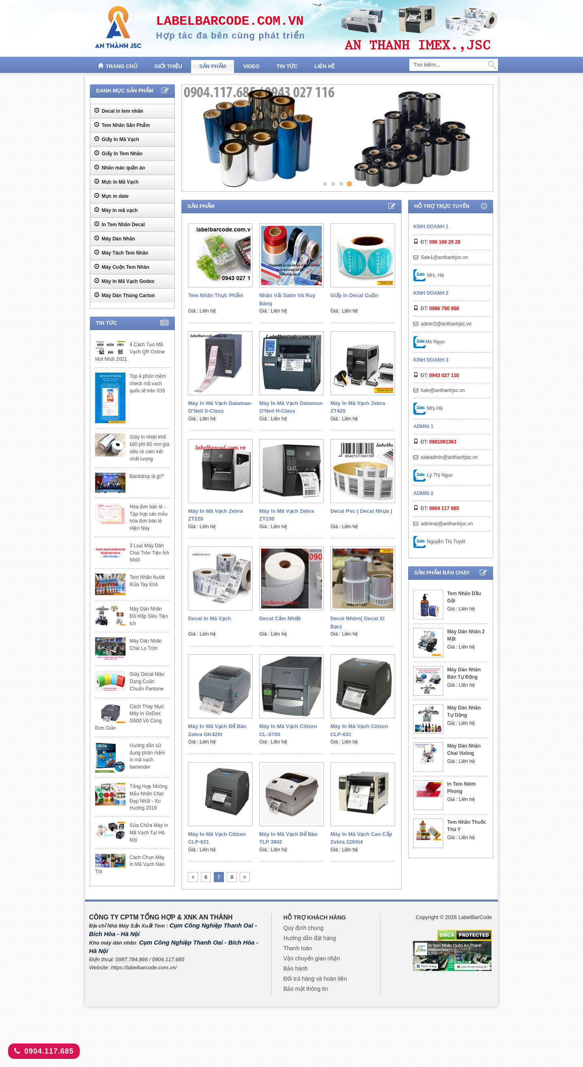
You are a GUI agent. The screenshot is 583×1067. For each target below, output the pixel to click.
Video (251, 66)
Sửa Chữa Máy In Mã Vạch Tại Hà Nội (149, 833)
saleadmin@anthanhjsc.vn (449, 457)
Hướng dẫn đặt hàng (309, 938)
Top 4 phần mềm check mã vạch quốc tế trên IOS (148, 383)
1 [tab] (325, 183)
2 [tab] (333, 183)
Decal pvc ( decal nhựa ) (361, 511)
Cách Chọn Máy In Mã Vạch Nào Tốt (129, 865)
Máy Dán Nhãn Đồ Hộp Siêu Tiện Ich (149, 616)
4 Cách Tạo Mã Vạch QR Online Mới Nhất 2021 (130, 352)
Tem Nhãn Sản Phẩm (122, 125)
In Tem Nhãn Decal (119, 224)
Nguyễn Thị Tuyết (439, 541)
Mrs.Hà (428, 408)
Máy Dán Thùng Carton (124, 295)
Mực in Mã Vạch (116, 181)
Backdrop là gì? (146, 476)
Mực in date (111, 196)
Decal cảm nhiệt (279, 618)
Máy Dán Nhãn (114, 238)
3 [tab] (341, 183)
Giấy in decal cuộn (354, 295)
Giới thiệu (168, 66)
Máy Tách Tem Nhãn (121, 252)
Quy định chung (303, 928)
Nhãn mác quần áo (119, 167)
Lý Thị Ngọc (433, 475)
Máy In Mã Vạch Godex (124, 281)
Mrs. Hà (428, 275)
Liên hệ (325, 66)
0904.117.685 (44, 1051)
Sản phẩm (212, 66)
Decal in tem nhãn (118, 110)
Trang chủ (118, 65)
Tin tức (287, 66)
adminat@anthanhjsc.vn (447, 524)
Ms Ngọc (429, 342)
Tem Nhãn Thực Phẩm (215, 295)
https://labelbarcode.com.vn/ (144, 967)
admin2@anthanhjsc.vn (446, 324)
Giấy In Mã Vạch (116, 139)
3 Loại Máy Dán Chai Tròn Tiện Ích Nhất (149, 553)
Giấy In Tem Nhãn (118, 153)
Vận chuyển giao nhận (311, 958)
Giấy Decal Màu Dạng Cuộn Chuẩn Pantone (147, 681)
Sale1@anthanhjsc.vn (444, 257)
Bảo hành (295, 968)
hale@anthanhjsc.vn (443, 390)
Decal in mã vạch (209, 618)
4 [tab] (349, 183)
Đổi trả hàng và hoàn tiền (315, 978)
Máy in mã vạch (116, 210)
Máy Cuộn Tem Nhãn (121, 267)
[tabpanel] (336, 138)
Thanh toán (297, 948)
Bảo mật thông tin (305, 989)
